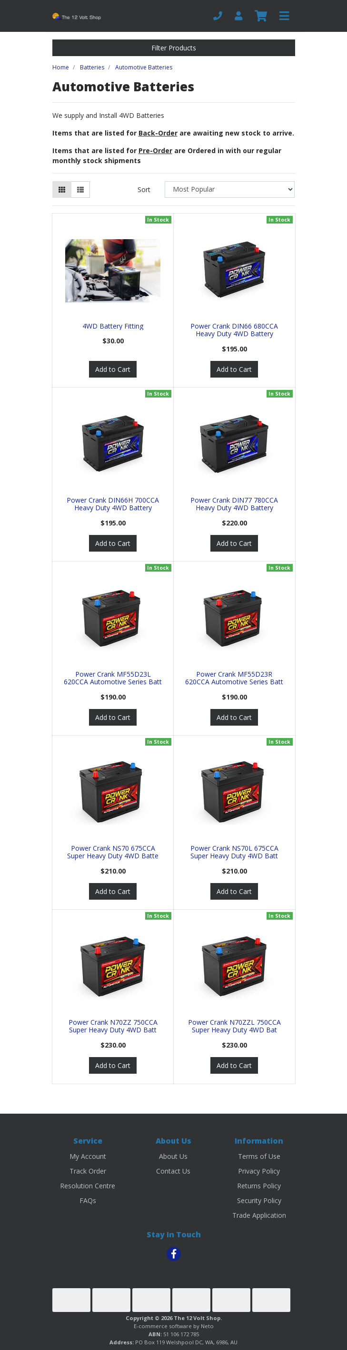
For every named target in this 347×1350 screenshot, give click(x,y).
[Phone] (217, 16)
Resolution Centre (87, 1185)
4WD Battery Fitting (112, 325)
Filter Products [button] (173, 47)
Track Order (87, 1170)
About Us (173, 1156)
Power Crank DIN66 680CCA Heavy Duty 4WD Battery (234, 330)
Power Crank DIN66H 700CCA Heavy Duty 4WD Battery (113, 504)
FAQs (87, 1200)
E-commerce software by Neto (174, 1326)
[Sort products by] (230, 189)
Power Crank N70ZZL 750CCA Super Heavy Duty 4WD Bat (234, 1026)
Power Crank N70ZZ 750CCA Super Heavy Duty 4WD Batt (113, 1026)
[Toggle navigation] (284, 16)
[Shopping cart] (260, 16)
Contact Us (173, 1170)
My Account (87, 1156)
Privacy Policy (259, 1170)
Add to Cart (112, 369)
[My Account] (238, 16)
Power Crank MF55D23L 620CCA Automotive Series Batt (113, 678)
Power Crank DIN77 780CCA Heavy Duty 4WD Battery (234, 504)
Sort (144, 189)
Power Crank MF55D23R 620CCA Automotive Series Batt (234, 678)
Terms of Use (259, 1156)
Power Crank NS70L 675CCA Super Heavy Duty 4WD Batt (234, 852)
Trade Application (259, 1215)
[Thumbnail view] (61, 189)
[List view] (80, 189)
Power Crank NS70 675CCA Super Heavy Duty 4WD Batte (113, 852)
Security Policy (259, 1200)
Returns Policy (259, 1185)
